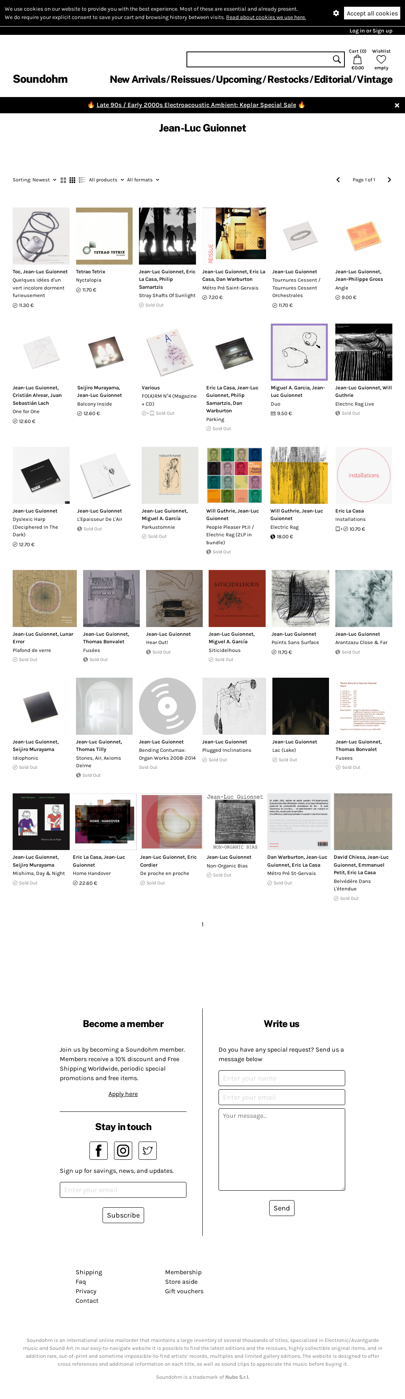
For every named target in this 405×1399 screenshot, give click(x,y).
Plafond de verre (32, 650)
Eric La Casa (220, 388)
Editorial (333, 79)
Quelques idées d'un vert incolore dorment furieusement (39, 287)
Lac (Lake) (284, 750)
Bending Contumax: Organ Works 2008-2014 (167, 754)
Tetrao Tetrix (90, 271)
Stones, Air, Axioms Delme (98, 762)
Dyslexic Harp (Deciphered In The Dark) (35, 526)
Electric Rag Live (354, 404)
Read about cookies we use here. (266, 17)
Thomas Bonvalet (103, 641)
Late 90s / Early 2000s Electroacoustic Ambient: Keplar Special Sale (196, 105)
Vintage (374, 79)
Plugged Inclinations (226, 750)
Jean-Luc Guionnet (45, 271)
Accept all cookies (372, 13)
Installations (350, 519)
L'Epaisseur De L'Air (99, 519)
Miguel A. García (161, 518)
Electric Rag (284, 527)
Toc (17, 271)
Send (282, 1208)
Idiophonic (25, 758)
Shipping (89, 1272)
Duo (275, 404)
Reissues (191, 79)
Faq (81, 1281)
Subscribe (123, 1215)
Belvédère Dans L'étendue (352, 885)
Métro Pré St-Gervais (291, 873)
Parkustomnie (158, 527)
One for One (26, 411)
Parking (215, 419)
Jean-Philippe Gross (359, 279)
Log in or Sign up (371, 30)
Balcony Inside (94, 404)
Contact (87, 1300)
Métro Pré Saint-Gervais (230, 288)
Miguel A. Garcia (290, 388)
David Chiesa (349, 857)
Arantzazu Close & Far (361, 642)
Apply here (123, 1094)
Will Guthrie (220, 511)
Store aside (181, 1281)
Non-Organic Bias (227, 866)
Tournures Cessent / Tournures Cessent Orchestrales (296, 287)
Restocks (288, 79)
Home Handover (92, 873)
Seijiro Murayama (98, 388)
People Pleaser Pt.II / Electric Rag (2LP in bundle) (230, 534)
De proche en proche (164, 873)
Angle (341, 288)
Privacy (86, 1291)
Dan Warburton (234, 279)
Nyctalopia (88, 280)
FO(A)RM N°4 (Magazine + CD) (169, 400)
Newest (34, 179)
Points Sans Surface (295, 642)
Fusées (91, 650)
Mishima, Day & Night (39, 873)
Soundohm (40, 78)
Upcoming (239, 79)
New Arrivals (137, 79)
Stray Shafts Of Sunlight (167, 295)
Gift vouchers (184, 1291)
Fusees (344, 758)
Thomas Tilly (91, 749)
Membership (183, 1272)
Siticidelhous (225, 650)
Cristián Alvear (30, 395)
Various (151, 388)
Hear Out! (157, 642)
